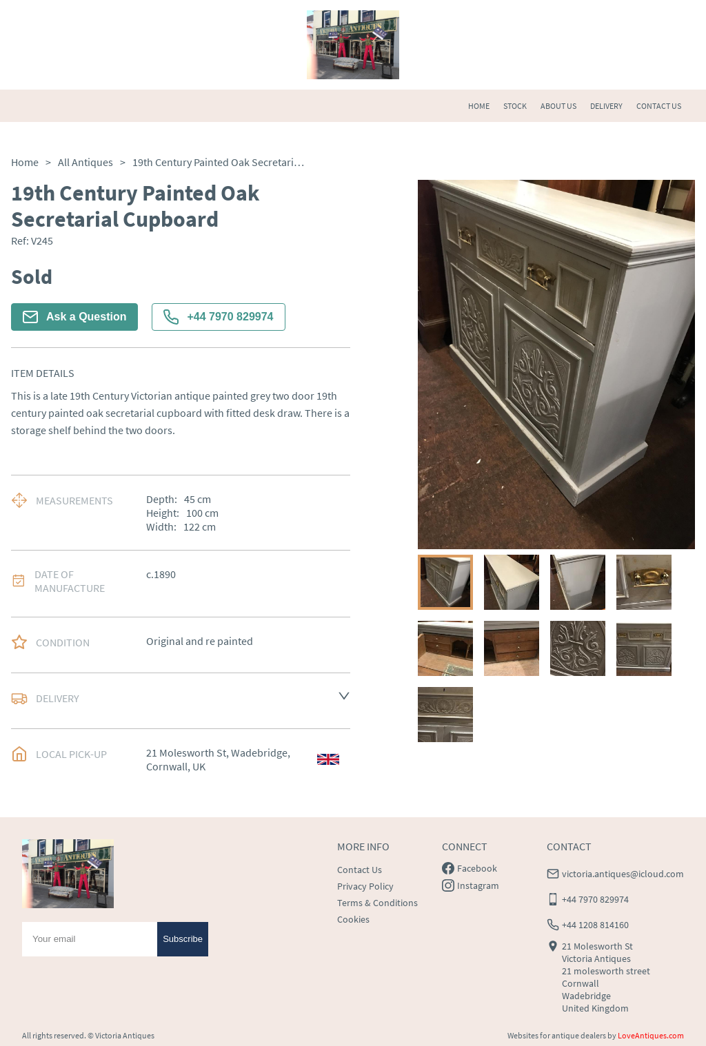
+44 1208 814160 (595, 925)
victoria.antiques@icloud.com (623, 874)
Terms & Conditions (377, 902)
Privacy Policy (365, 886)
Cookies (353, 919)
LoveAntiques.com (651, 1035)
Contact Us (359, 869)
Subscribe (183, 939)
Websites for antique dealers (556, 1035)
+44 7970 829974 (218, 317)
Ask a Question (74, 317)
